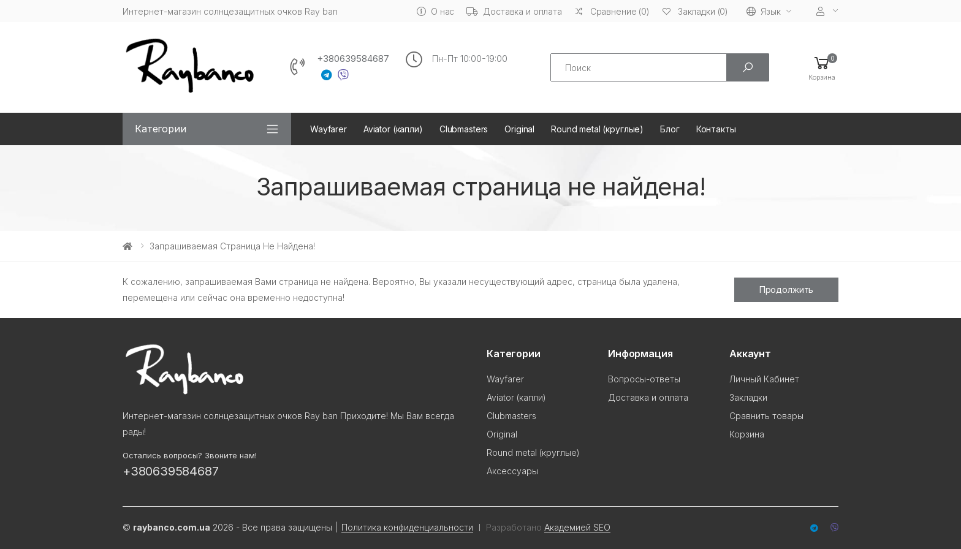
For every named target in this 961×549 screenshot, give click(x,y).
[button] (821, 68)
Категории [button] (160, 129)
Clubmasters (463, 129)
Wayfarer (328, 129)
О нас (435, 11)
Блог (669, 129)
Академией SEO (577, 527)
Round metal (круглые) (597, 129)
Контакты (716, 129)
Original (519, 129)
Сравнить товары (766, 416)
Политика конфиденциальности (407, 527)
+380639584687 (353, 58)
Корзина (746, 434)
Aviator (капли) (393, 129)
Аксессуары (512, 471)
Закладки (748, 397)
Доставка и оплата (514, 11)
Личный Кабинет (764, 379)
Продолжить (786, 289)
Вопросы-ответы (644, 379)
